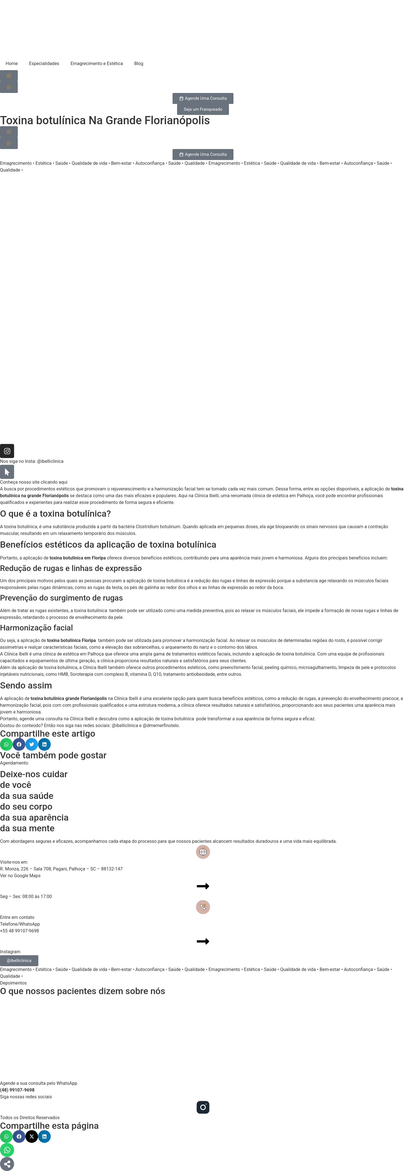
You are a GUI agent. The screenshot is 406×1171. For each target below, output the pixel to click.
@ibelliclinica (50, 461)
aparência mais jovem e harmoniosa (266, 558)
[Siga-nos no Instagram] (9, 75)
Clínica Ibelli (207, 495)
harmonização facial (175, 489)
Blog (138, 63)
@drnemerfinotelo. (161, 725)
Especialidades (44, 63)
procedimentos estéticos (50, 489)
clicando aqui (54, 482)
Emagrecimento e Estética (96, 63)
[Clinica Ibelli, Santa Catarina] (203, 1038)
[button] (6, 744)
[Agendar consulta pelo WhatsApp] (9, 87)
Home (12, 63)
